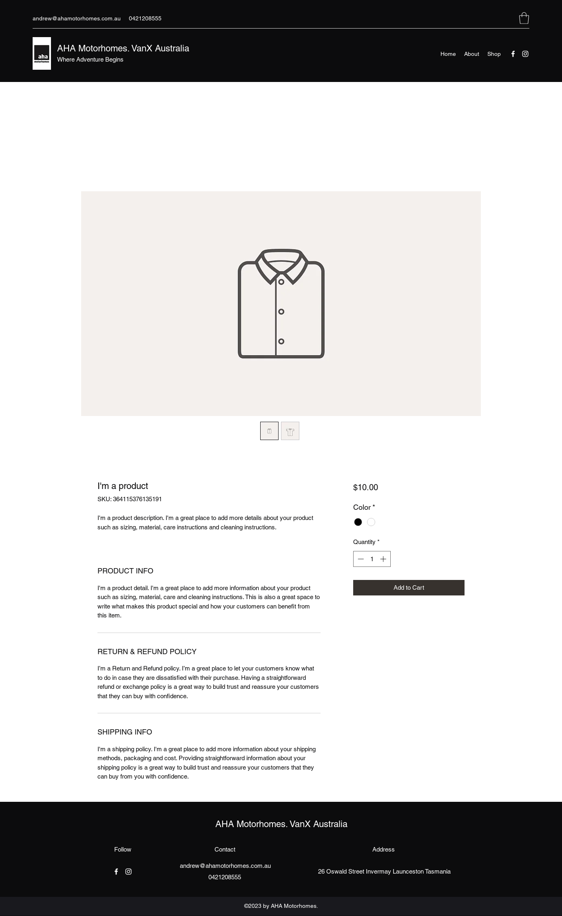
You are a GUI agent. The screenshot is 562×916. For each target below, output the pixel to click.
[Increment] (383, 558)
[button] (524, 18)
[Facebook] (513, 54)
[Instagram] (525, 54)
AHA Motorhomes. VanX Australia (124, 48)
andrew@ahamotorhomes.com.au (77, 18)
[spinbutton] (371, 558)
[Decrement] (359, 558)
